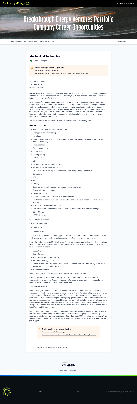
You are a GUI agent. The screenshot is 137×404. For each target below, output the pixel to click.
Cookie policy (72, 370)
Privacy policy (63, 370)
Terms (78, 392)
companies (19, 42)
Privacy (40, 392)
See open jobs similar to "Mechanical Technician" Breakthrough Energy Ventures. (61, 73)
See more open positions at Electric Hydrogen (52, 347)
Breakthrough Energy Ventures (125, 3)
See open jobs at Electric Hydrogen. (47, 70)
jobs (34, 42)
